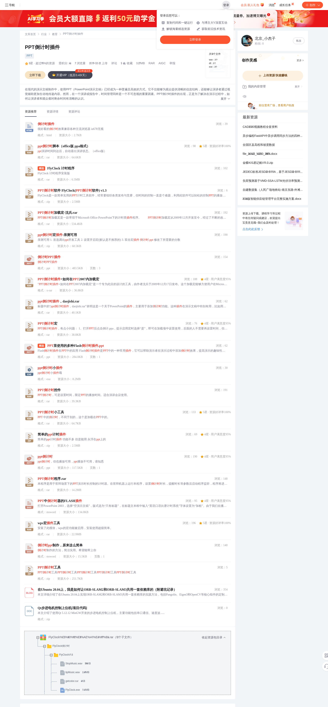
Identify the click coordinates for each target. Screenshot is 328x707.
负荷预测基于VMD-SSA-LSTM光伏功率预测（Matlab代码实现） (273, 181)
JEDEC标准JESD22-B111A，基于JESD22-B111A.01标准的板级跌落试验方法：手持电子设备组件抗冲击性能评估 (273, 172)
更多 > (300, 60)
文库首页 (30, 34)
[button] (225, 99)
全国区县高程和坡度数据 (259, 145)
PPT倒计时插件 (42, 47)
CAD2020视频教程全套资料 (260, 127)
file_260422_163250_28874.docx (260, 154)
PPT (29, 56)
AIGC (162, 63)
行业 (44, 34)
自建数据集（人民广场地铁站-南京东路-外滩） (273, 190)
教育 (55, 34)
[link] (30, 34)
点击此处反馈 (252, 229)
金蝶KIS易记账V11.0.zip (258, 163)
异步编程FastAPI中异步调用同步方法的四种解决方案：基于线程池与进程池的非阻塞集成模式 (273, 136)
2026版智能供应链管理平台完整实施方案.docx (272, 199)
